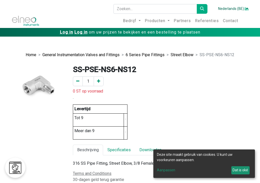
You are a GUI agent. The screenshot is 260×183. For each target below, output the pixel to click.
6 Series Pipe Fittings (145, 54)
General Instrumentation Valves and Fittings (81, 54)
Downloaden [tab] (150, 149)
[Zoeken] (202, 9)
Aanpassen (166, 170)
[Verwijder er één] (78, 81)
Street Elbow (182, 54)
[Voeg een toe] (99, 81)
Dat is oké (240, 170)
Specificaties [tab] (119, 149)
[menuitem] (132, 21)
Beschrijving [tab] (88, 149)
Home (31, 54)
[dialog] (204, 163)
